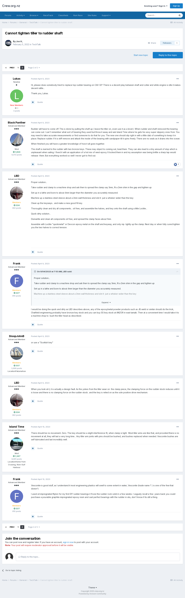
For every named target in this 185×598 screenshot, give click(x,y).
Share (152, 43)
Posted (40, 79)
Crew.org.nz (11, 6)
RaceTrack (48, 15)
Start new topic (141, 55)
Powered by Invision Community (92, 594)
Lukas (16, 78)
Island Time (16, 426)
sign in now (68, 542)
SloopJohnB (16, 336)
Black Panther (17, 122)
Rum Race (78, 15)
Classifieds (63, 15)
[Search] (160, 15)
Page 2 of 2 (34, 68)
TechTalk (36, 44)
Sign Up (176, 6)
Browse (34, 15)
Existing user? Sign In (155, 6)
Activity (20, 15)
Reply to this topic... (28, 557)
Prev (12, 68)
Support (106, 15)
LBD (16, 175)
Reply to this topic (168, 55)
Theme (92, 587)
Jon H (19, 41)
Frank (16, 263)
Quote (40, 102)
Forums (8, 15)
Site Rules (92, 15)
